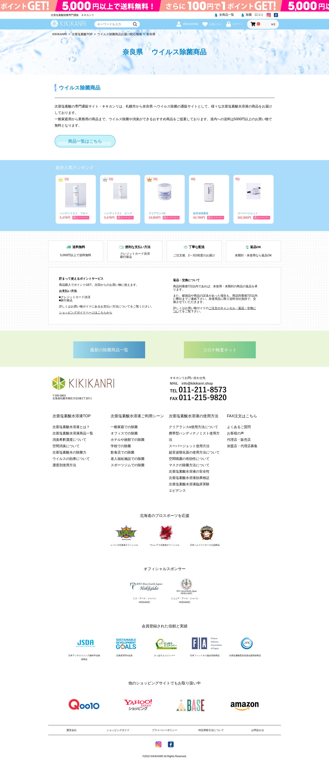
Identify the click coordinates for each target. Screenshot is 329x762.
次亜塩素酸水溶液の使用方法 (193, 416)
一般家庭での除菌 (124, 427)
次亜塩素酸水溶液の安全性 (189, 471)
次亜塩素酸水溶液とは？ (71, 427)
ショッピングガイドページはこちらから (85, 312)
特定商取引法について (211, 730)
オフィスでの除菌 (124, 433)
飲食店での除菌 (122, 452)
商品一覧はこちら (85, 141)
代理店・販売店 (239, 439)
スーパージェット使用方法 (189, 446)
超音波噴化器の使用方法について (194, 452)
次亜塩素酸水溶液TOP (71, 416)
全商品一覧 (224, 14)
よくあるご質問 (239, 427)
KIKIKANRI (59, 34)
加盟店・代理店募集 (242, 446)
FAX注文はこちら (242, 416)
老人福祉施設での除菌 (128, 459)
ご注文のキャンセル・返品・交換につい (214, 309)
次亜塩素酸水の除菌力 (69, 452)
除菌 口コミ (252, 14)
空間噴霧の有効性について (189, 459)
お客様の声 (235, 433)
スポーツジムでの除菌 (128, 465)
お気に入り (212, 24)
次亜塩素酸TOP (82, 34)
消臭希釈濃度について (69, 439)
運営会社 (71, 730)
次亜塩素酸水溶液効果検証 (189, 478)
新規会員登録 (187, 23)
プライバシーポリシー (164, 730)
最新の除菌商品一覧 (109, 350)
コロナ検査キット (220, 350)
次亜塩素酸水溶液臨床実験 (189, 484)
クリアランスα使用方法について (193, 427)
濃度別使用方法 (64, 465)
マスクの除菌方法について (189, 465)
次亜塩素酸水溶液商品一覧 (72, 433)
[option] (76, 199)
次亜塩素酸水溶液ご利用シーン (137, 416)
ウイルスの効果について (71, 459)
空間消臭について (66, 446)
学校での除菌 (121, 446)
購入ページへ (80, 217)
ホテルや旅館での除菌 (128, 439)
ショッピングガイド (118, 730)
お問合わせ (257, 730)
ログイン (234, 23)
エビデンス (177, 490)
